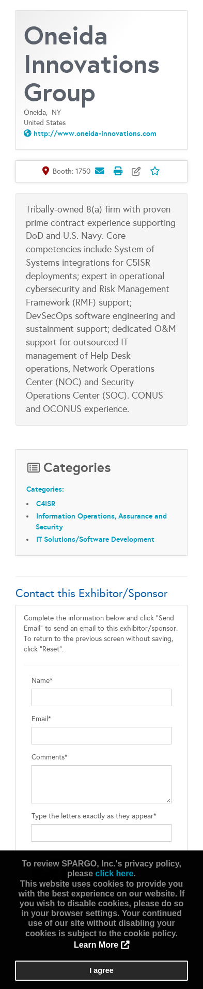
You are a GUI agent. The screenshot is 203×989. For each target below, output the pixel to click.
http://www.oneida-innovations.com (95, 133)
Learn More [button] (96, 944)
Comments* (50, 757)
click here (114, 873)
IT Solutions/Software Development (95, 539)
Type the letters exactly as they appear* (94, 816)
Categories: (45, 489)
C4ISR (45, 503)
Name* (42, 680)
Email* (41, 718)
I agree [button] (101, 970)
